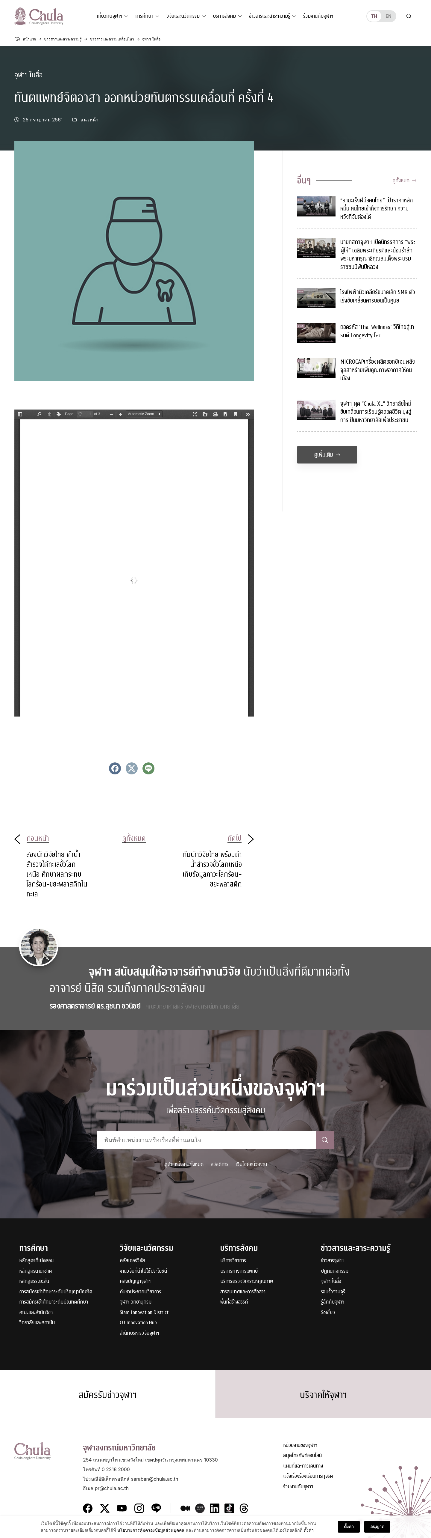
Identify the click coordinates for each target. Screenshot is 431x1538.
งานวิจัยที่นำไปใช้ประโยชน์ (143, 1271)
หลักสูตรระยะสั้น (34, 1281)
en (388, 16)
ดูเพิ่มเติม (327, 454)
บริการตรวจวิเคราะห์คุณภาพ (246, 1281)
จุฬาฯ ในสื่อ (28, 75)
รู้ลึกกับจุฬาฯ (333, 1302)
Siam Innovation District (144, 1312)
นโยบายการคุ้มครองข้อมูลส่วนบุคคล (150, 1531)
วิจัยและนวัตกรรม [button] (183, 16)
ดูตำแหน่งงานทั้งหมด (184, 1164)
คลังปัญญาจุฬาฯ (135, 1281)
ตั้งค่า (309, 1531)
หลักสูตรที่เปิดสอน (36, 1260)
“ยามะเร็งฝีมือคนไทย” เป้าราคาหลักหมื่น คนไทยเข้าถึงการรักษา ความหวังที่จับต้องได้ (376, 208)
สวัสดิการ (219, 1164)
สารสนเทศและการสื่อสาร (242, 1292)
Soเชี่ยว (328, 1312)
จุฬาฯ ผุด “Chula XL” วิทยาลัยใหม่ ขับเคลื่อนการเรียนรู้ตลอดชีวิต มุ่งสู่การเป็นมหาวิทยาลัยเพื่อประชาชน (375, 412)
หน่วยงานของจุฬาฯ (300, 1445)
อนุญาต (377, 1528)
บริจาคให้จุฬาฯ (323, 1395)
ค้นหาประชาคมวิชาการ (140, 1292)
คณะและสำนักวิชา (36, 1312)
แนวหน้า (89, 120)
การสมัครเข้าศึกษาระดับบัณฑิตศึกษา (53, 1302)
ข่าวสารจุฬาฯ (332, 1260)
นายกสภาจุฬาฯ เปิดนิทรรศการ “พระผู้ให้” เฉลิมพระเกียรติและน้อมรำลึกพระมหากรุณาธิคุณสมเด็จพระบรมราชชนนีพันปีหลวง (377, 254)
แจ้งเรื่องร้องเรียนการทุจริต (308, 1476)
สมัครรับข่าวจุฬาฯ (108, 1395)
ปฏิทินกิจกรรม (334, 1271)
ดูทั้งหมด (404, 180)
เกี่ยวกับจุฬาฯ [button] (109, 16)
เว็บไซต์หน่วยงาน (251, 1164)
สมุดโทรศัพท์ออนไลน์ (302, 1455)
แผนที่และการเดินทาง (303, 1466)
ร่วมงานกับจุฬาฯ (318, 16)
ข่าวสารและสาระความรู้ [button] (269, 16)
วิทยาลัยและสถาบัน (37, 1322)
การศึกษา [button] (144, 16)
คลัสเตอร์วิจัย (132, 1260)
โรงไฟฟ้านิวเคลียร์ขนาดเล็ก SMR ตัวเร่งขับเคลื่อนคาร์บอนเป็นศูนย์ (377, 296)
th (374, 16)
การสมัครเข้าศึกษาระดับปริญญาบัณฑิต (55, 1292)
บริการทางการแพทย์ (239, 1271)
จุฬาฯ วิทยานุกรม (135, 1302)
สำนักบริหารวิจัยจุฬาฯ (139, 1333)
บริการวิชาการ (233, 1260)
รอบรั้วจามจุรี (333, 1292)
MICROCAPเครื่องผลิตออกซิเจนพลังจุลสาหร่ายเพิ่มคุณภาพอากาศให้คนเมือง (377, 370)
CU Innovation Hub (138, 1322)
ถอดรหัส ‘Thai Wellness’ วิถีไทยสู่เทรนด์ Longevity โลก (377, 331)
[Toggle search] (409, 16)
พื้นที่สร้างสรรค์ (234, 1302)
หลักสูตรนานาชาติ (35, 1271)
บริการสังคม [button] (224, 16)
